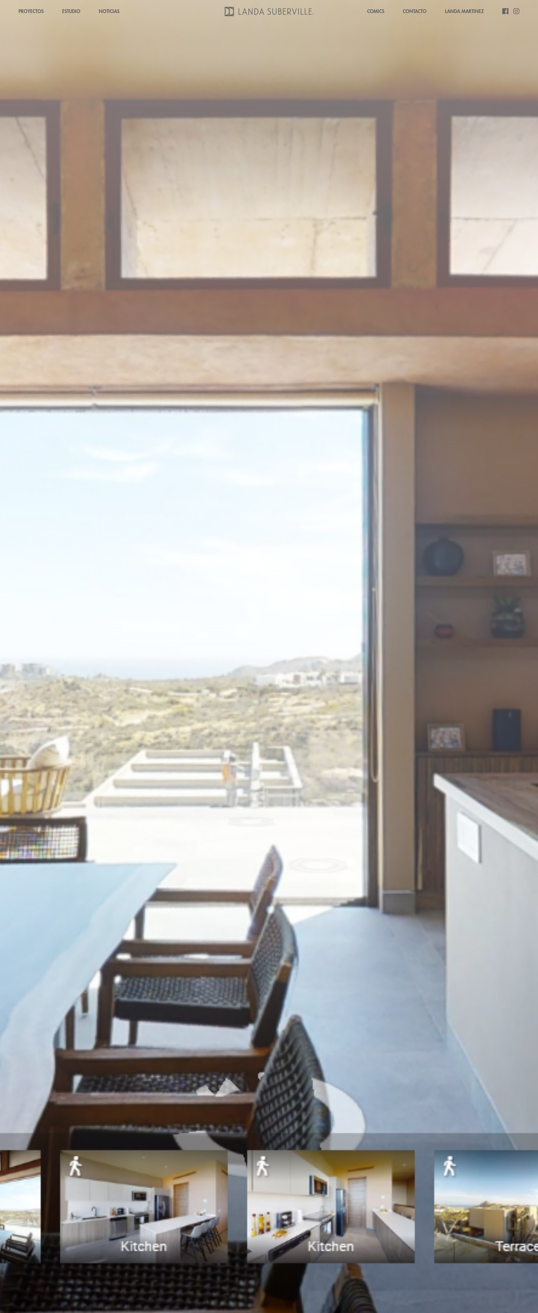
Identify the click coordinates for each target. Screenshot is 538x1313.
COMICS (375, 11)
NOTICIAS (109, 11)
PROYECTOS (31, 11)
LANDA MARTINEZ (464, 11)
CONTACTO (414, 11)
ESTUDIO (71, 11)
